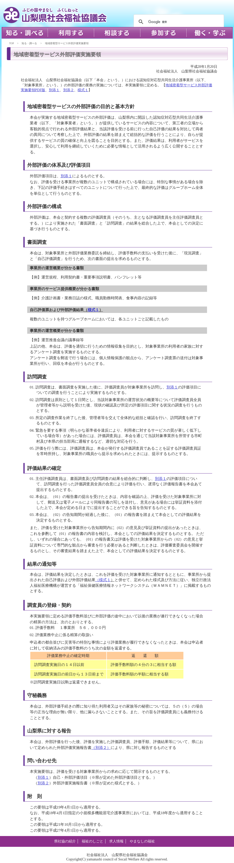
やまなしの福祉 (142, 841)
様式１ (83, 90)
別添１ (54, 90)
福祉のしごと (92, 841)
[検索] (178, 22)
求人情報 (116, 841)
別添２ (68, 90)
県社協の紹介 (65, 841)
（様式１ (103, 580)
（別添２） (101, 748)
